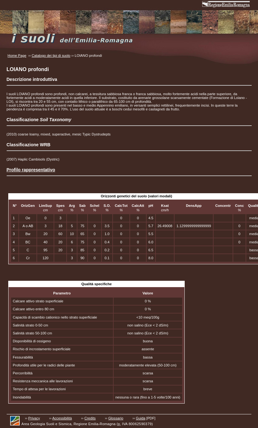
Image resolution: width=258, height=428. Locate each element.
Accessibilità (62, 418)
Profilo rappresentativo (31, 169)
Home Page (17, 55)
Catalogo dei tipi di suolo (51, 55)
